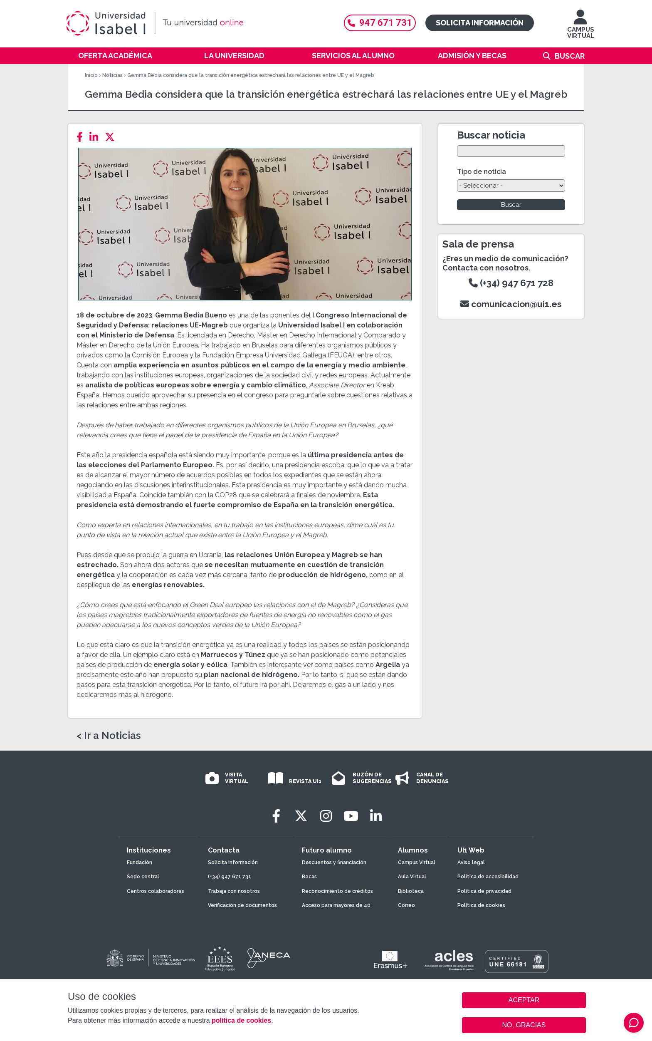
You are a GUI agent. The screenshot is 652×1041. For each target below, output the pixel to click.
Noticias (112, 75)
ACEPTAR (524, 1000)
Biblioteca (411, 891)
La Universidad (234, 55)
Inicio (91, 75)
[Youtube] (350, 816)
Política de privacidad (484, 891)
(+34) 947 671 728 (511, 283)
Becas (309, 877)
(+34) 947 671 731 (229, 877)
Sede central (143, 877)
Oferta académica (115, 55)
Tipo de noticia (481, 172)
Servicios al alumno (353, 55)
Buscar (570, 56)
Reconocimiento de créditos (337, 891)
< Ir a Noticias (109, 736)
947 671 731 (380, 22)
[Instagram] (326, 816)
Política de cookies (481, 905)
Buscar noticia (491, 135)
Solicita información (480, 22)
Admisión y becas (472, 55)
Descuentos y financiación (334, 862)
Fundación (139, 862)
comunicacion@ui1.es (511, 304)
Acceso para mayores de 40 (336, 905)
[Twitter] (112, 137)
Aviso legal (471, 862)
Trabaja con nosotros (234, 891)
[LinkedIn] (96, 137)
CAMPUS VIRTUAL (580, 28)
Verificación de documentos (242, 905)
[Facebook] (82, 137)
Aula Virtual (412, 877)
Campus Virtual (416, 862)
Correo (406, 905)
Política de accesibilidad (488, 877)
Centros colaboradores (155, 891)
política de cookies (241, 1020)
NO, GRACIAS (524, 1025)
